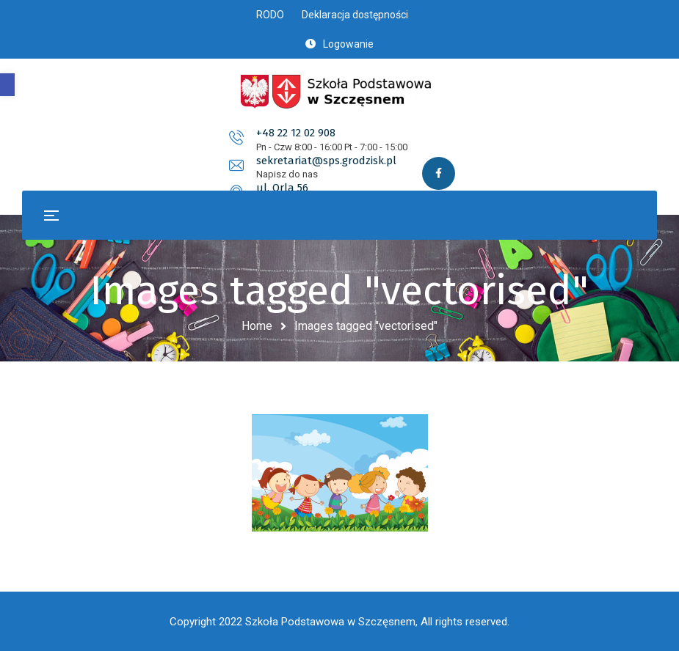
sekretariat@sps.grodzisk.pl (371, 143)
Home (257, 326)
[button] (7, 84)
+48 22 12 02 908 (144, 143)
